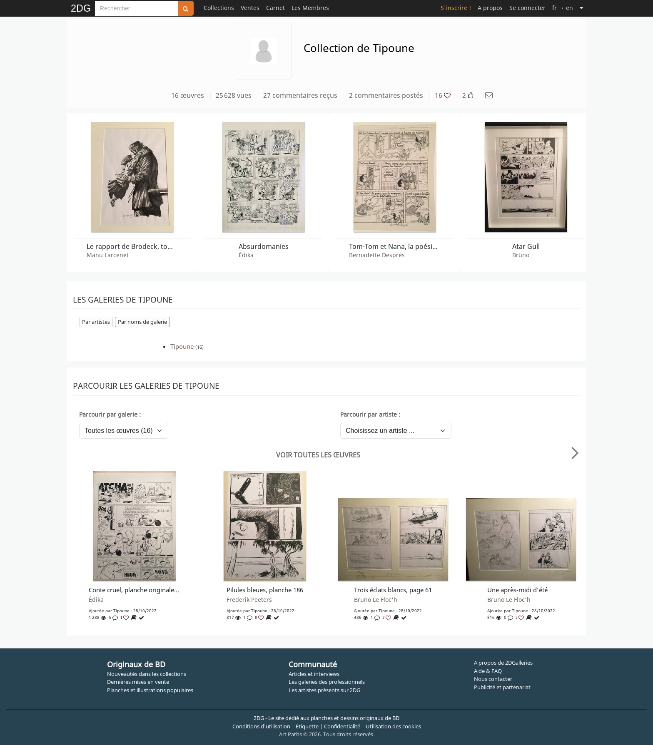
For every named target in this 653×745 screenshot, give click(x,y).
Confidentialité (342, 726)
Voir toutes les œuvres (318, 454)
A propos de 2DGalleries (503, 662)
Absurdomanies (264, 246)
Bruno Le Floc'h (375, 599)
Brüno (520, 255)
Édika (246, 255)
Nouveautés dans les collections (146, 674)
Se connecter (527, 8)
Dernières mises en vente (138, 681)
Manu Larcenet (108, 255)
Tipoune (182, 346)
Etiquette (307, 726)
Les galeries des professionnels (327, 681)
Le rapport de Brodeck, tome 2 (132, 246)
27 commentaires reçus (300, 95)
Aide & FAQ (488, 671)
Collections (219, 8)
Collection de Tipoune (359, 48)
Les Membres (310, 8)
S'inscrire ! (456, 8)
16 (443, 95)
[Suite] (581, 7)
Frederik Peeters (249, 599)
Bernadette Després (377, 255)
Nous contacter (493, 679)
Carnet (275, 8)
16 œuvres (187, 95)
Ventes (250, 8)
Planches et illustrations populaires (150, 690)
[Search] (136, 8)
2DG (81, 8)
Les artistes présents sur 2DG (324, 690)
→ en (562, 8)
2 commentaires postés (386, 95)
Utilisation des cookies (393, 726)
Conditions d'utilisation (261, 726)
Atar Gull (526, 246)
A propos (490, 8)
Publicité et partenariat (502, 687)
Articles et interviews (314, 674)
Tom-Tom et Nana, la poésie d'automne (395, 246)
